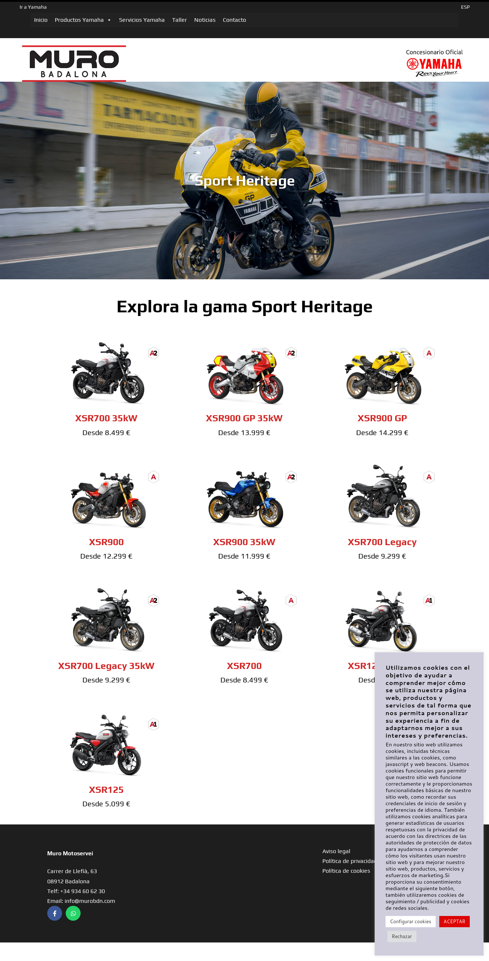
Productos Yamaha (83, 20)
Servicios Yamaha (142, 19)
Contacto (234, 19)
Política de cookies (346, 870)
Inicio (41, 19)
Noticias (205, 19)
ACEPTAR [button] (454, 921)
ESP (465, 7)
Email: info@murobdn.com (81, 900)
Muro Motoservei (70, 853)
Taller (179, 19)
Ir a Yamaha (33, 7)
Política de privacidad (349, 860)
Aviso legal (336, 851)
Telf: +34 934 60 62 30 (76, 891)
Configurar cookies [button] (410, 921)
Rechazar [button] (402, 936)
